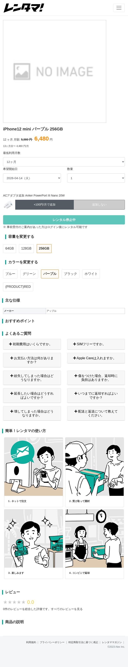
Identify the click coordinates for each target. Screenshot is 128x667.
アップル (51, 310)
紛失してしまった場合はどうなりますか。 (32, 377)
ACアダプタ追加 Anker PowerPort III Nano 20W (34, 195)
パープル (49, 273)
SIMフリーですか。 (89, 344)
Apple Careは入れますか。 (94, 358)
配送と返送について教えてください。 (96, 413)
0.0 (30, 602)
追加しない (99, 204)
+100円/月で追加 (44, 204)
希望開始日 (10, 169)
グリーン (29, 273)
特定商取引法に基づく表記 (83, 642)
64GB (9, 248)
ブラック (70, 273)
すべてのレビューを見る (67, 609)
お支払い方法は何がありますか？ (32, 360)
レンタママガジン (112, 642)
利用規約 (31, 642)
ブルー (10, 273)
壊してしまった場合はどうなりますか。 (32, 413)
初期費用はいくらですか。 (30, 344)
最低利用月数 (11, 153)
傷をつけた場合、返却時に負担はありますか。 (96, 377)
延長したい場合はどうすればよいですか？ (32, 395)
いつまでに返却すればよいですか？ (96, 395)
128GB (26, 248)
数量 (70, 169)
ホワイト (91, 273)
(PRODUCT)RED (18, 286)
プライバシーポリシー (52, 642)
